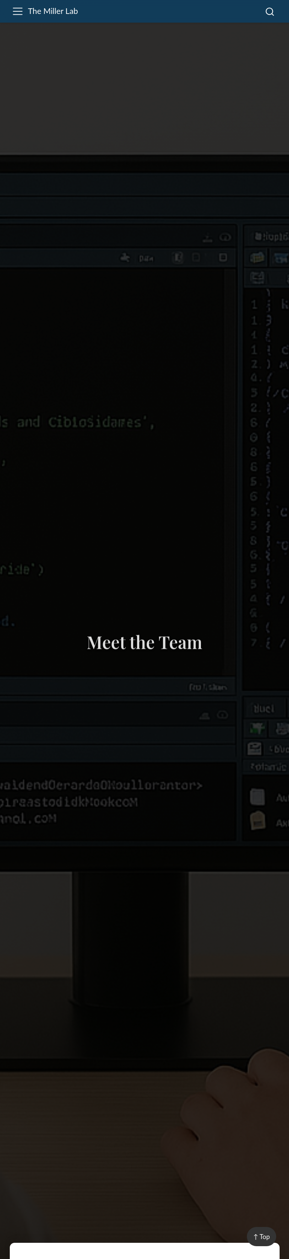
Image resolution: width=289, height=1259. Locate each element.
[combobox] (270, 11)
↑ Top (261, 1237)
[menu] (17, 11)
